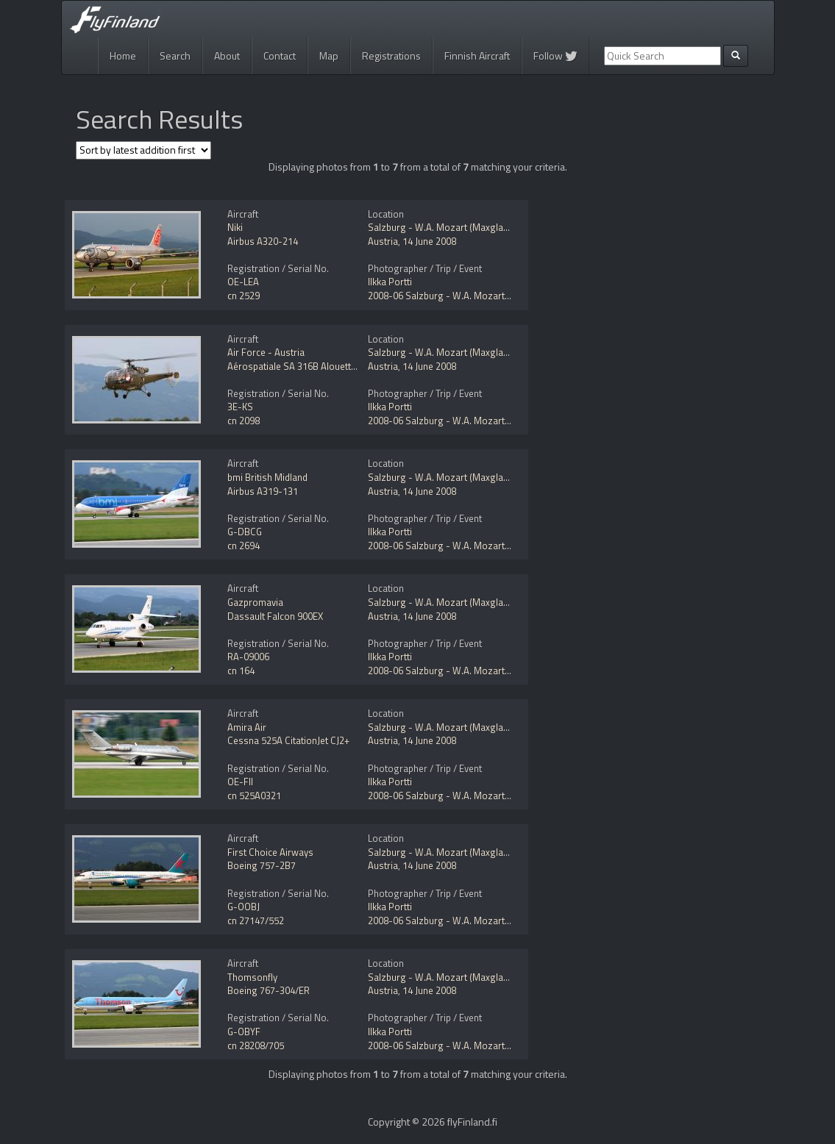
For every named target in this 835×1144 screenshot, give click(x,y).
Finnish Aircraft (477, 55)
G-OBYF (243, 1031)
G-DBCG (244, 531)
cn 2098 (243, 420)
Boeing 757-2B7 (261, 865)
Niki (235, 227)
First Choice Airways (270, 852)
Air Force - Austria (266, 352)
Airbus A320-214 (262, 241)
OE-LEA (243, 281)
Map (328, 55)
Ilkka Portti (390, 281)
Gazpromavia (255, 602)
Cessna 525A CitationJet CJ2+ (288, 740)
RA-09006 (248, 656)
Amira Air (246, 727)
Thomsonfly (252, 977)
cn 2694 (243, 545)
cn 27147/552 (255, 920)
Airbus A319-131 (262, 491)
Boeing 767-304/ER (268, 990)
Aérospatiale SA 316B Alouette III (296, 366)
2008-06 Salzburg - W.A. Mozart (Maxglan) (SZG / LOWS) (488, 295)
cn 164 (241, 670)
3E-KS (240, 406)
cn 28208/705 (255, 1045)
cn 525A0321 (254, 795)
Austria (383, 241)
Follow (555, 55)
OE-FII (240, 781)
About (227, 55)
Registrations (391, 55)
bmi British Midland (267, 477)
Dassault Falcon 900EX (275, 616)
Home (123, 55)
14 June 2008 (429, 241)
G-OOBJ (243, 906)
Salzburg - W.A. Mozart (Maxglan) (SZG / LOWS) (469, 227)
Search (175, 55)
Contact (279, 55)
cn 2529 (243, 295)
